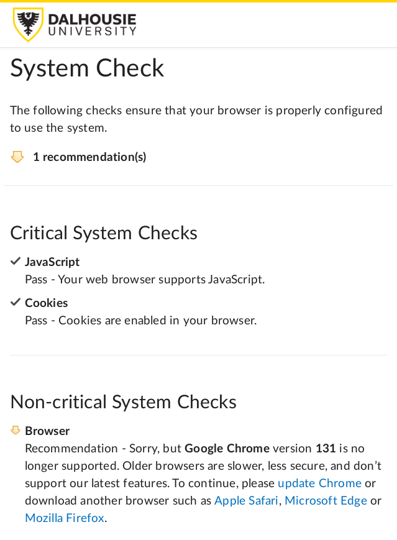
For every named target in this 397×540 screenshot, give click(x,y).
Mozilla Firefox (64, 518)
